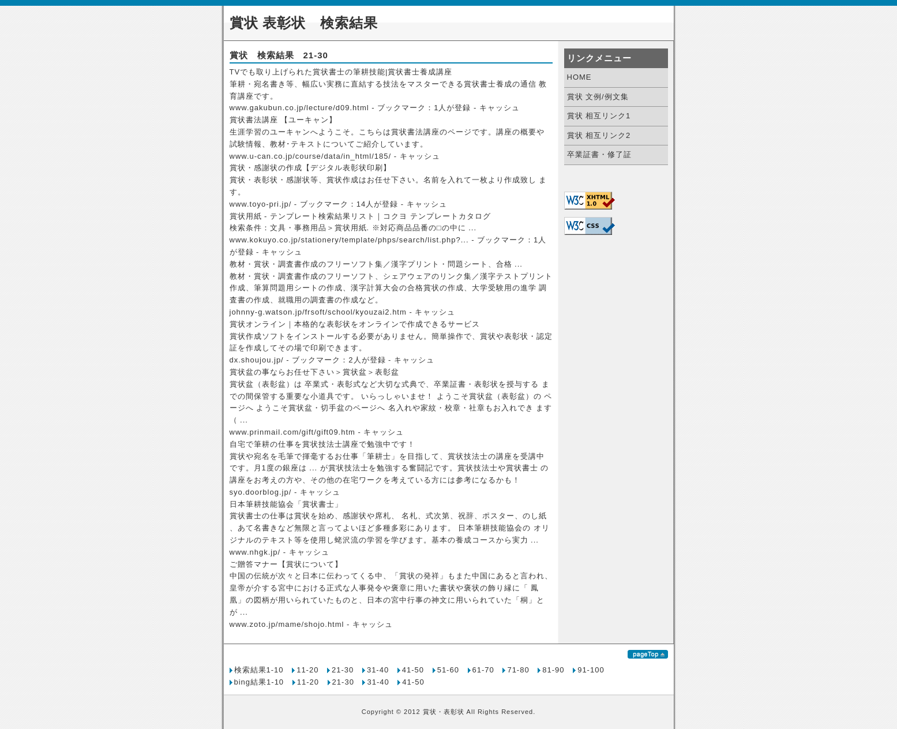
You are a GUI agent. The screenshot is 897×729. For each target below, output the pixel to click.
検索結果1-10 (259, 670)
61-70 (483, 670)
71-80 (518, 670)
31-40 (378, 670)
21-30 (343, 670)
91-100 (590, 670)
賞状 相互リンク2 (599, 135)
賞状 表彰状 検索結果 (304, 23)
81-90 (553, 670)
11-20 (307, 670)
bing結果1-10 (259, 682)
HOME (579, 77)
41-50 (413, 670)
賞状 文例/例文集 (598, 96)
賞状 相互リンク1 (599, 115)
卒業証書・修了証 (599, 154)
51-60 (448, 670)
